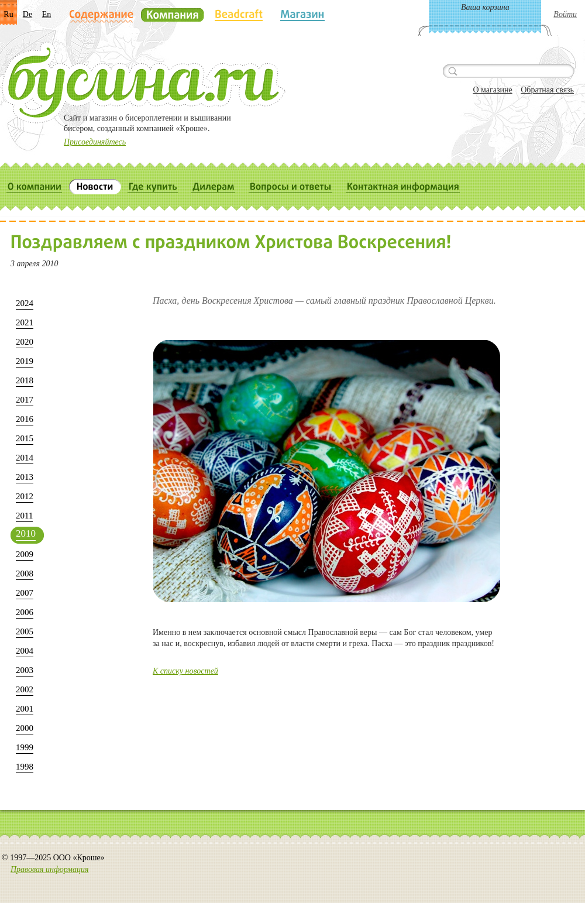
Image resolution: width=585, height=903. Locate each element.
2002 (24, 689)
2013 (24, 477)
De (27, 14)
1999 (24, 747)
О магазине (492, 89)
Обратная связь (547, 89)
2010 (26, 533)
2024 (24, 303)
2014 (24, 457)
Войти (565, 14)
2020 (24, 341)
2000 (24, 728)
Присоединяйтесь (95, 142)
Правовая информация (49, 869)
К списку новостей (185, 671)
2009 (24, 554)
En (46, 14)
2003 (24, 670)
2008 (24, 573)
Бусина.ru (143, 82)
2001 (24, 708)
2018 (24, 380)
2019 (24, 361)
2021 (24, 322)
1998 (24, 766)
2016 (24, 419)
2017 (24, 399)
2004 (24, 650)
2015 (24, 438)
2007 (24, 593)
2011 (24, 515)
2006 (24, 612)
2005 (24, 631)
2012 (24, 496)
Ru (8, 14)
